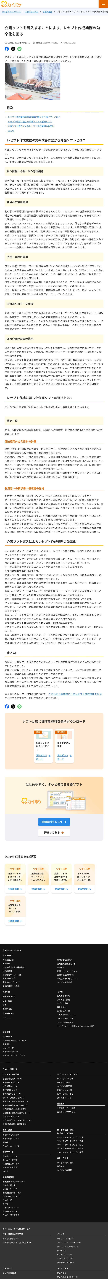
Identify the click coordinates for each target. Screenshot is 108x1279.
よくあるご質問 (63, 1000)
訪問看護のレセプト (11, 1094)
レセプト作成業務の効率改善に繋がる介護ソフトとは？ (34, 117)
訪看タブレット (63, 1090)
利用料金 (6, 992)
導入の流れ (61, 1007)
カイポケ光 (7, 1200)
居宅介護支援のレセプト (13, 1079)
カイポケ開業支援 (64, 982)
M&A (5, 1171)
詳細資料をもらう (51, 821)
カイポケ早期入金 (64, 1019)
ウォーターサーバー (11, 1208)
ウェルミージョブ (64, 1239)
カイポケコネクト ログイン (14, 1055)
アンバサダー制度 (64, 1023)
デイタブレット (63, 1083)
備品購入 (6, 1142)
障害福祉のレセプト (11, 1090)
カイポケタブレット (11, 1139)
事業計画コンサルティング (14, 1182)
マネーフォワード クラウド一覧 (70, 1137)
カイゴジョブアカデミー (67, 1247)
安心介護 (60, 1273)
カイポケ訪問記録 (64, 1086)
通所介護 (6, 964)
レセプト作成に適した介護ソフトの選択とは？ (30, 121)
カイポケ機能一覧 (10, 1069)
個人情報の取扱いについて (14, 1041)
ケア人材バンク (63, 1255)
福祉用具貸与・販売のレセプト (15, 1105)
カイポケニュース (10, 1156)
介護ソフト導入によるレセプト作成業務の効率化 (31, 126)
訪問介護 (15, 967)
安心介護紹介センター (66, 1277)
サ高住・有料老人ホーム (67, 979)
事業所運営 (7, 1009)
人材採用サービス (10, 1211)
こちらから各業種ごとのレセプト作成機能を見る (75, 694)
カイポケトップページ (12, 950)
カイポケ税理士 (9, 1185)
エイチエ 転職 (8, 1273)
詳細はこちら (52, 832)
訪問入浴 (60, 967)
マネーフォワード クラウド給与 (70, 1145)
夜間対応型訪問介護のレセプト (15, 1124)
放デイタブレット (64, 1094)
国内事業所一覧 (63, 1011)
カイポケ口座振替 (64, 1170)
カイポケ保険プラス (11, 1215)
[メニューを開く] (103, 4)
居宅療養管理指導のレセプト (15, 1109)
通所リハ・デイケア (11, 982)
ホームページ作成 (10, 1160)
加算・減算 (7, 1001)
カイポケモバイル (10, 1135)
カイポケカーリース (11, 1146)
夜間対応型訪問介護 (65, 975)
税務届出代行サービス (12, 1193)
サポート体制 (62, 1003)
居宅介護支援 (8, 960)
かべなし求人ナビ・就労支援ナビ (16, 1243)
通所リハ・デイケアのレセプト (15, 1102)
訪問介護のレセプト (11, 1086)
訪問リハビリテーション (67, 971)
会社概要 (6, 1037)
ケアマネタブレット (65, 1079)
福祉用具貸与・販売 (11, 986)
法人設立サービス (10, 1189)
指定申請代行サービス (12, 1197)
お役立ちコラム (9, 996)
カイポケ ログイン (10, 1052)
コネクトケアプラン (65, 1112)
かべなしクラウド (10, 1239)
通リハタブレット (64, 1098)
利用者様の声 (8, 1013)
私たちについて (63, 996)
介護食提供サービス (11, 1164)
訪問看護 (6, 971)
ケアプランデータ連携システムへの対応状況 (75, 1026)
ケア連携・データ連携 (66, 1108)
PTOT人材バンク (64, 1259)
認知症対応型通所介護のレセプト (16, 1113)
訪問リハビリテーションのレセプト (17, 1120)
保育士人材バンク (64, 1263)
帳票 (4, 1005)
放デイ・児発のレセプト (13, 1098)
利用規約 (6, 1044)
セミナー (6, 1018)
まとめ (11, 131)
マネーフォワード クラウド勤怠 (70, 1148)
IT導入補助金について (66, 1015)
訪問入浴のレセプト (11, 1116)
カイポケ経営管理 (10, 1167)
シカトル (60, 1251)
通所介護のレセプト (11, 1083)
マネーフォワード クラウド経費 (70, 1152)
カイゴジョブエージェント (68, 1243)
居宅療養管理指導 (64, 960)
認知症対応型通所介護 (66, 964)
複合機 (5, 1204)
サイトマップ (8, 1048)
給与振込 (60, 1166)
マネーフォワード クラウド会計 (70, 1141)
